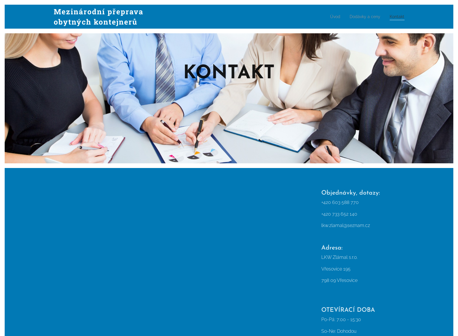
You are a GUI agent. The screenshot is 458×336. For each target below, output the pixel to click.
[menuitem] (330, 16)
